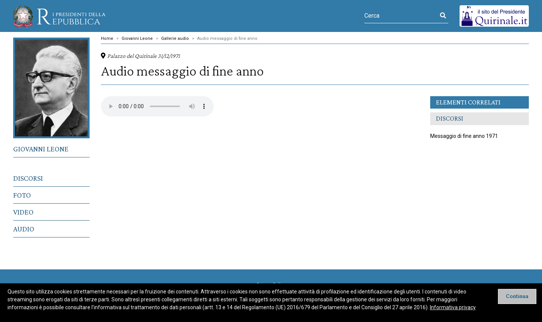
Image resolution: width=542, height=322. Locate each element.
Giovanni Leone (41, 149)
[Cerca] (401, 16)
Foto (22, 195)
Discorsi (28, 178)
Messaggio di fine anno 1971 (464, 136)
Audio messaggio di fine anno (227, 38)
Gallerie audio (175, 38)
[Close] (517, 296)
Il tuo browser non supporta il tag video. (157, 106)
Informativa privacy (453, 307)
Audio (23, 229)
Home (107, 38)
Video (23, 212)
